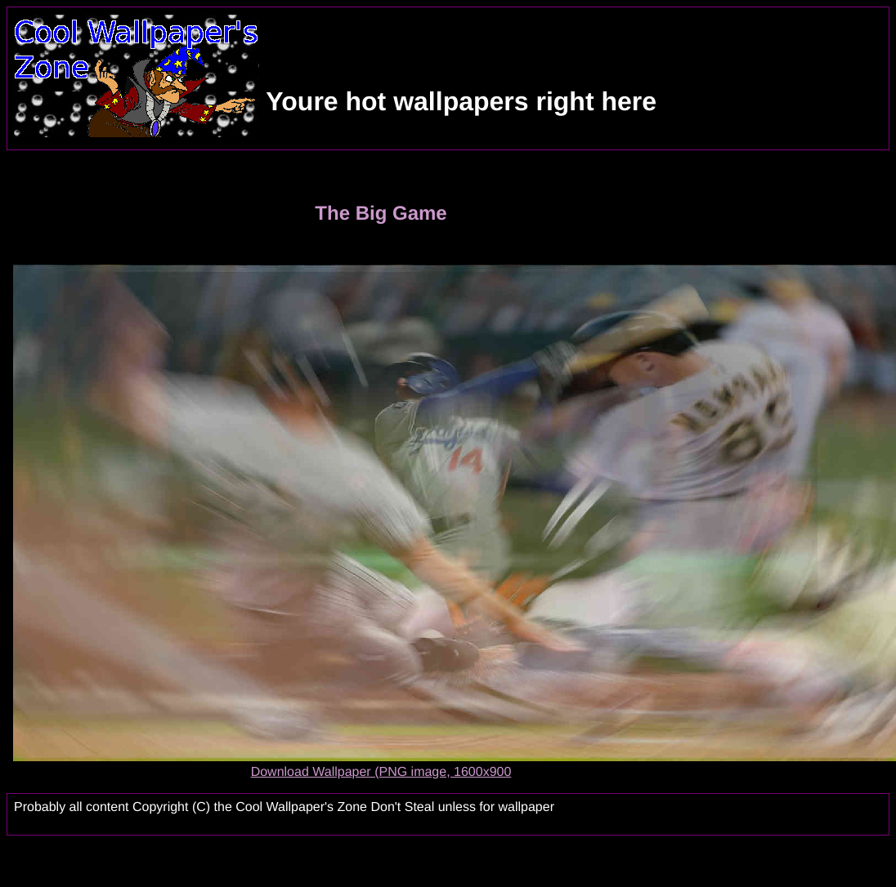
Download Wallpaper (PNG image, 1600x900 (381, 772)
